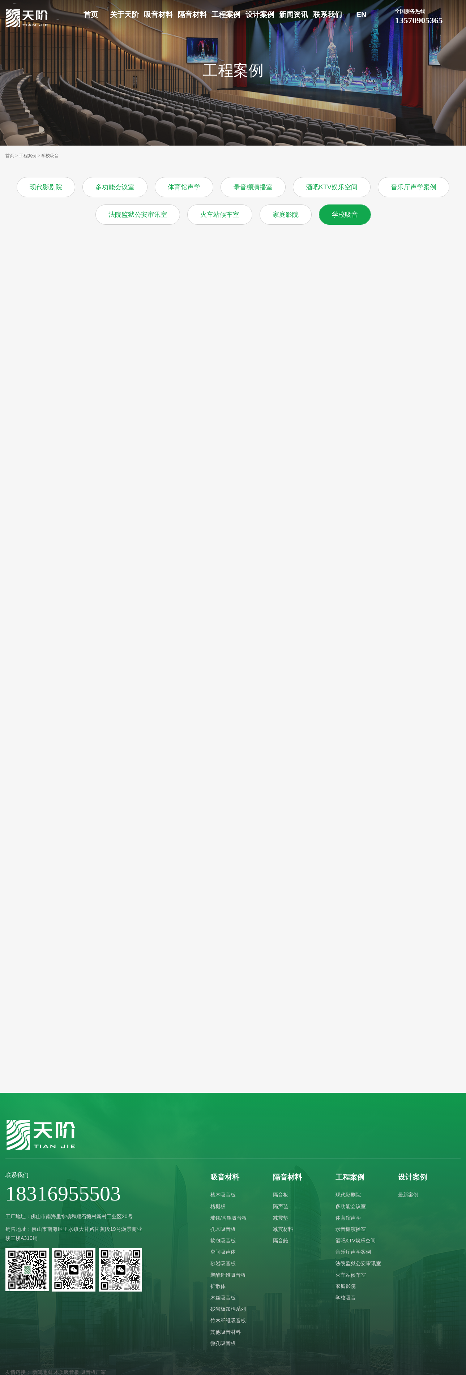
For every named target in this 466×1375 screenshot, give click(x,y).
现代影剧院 (46, 187)
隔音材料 (192, 14)
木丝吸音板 (223, 1298)
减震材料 (283, 1229)
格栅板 (218, 1206)
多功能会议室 (114, 187)
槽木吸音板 (223, 1195)
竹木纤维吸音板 (228, 1320)
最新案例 (408, 1195)
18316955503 (63, 1193)
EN (361, 14)
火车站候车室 (219, 214)
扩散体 (218, 1286)
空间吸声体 (223, 1252)
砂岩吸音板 (223, 1263)
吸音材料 (158, 14)
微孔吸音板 (223, 1343)
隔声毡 (280, 1206)
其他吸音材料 (225, 1332)
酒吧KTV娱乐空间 (332, 187)
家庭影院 (286, 214)
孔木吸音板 (223, 1229)
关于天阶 (124, 14)
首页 (91, 14)
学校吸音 (50, 155)
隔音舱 (280, 1240)
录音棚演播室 (253, 187)
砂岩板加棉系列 (228, 1309)
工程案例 (225, 14)
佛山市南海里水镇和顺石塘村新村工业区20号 (82, 1216)
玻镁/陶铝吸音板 (228, 1218)
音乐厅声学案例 (413, 187)
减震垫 (280, 1218)
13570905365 (428, 16)
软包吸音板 (223, 1240)
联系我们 (327, 14)
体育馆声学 (184, 187)
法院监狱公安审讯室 (137, 214)
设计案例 (259, 14)
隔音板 (280, 1195)
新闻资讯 (293, 14)
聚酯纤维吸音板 (228, 1275)
